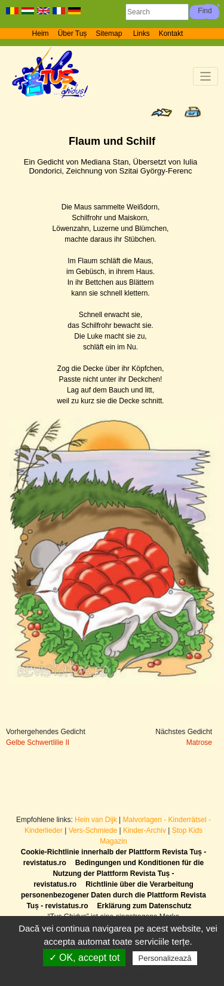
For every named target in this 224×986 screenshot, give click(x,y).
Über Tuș (72, 33)
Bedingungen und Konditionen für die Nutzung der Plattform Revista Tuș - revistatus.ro (118, 873)
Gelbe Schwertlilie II (37, 742)
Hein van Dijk (96, 819)
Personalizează (165, 958)
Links (141, 33)
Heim (40, 33)
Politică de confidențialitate (118, 973)
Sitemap (110, 33)
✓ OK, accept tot (84, 957)
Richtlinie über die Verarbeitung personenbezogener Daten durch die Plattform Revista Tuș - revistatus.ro (113, 895)
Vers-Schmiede (93, 830)
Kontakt (171, 33)
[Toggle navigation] (206, 76)
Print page (192, 111)
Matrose (199, 742)
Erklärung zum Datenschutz (144, 906)
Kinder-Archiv (145, 830)
